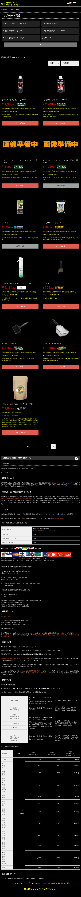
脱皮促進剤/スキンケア (14, 31)
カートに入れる (20, 123)
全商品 (3, 9)
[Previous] (29, 446)
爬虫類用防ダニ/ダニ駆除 (54, 31)
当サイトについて (18, 883)
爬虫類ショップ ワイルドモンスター (40, 889)
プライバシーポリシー (37, 883)
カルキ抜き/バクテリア (14, 38)
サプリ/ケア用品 (13, 9)
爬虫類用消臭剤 (50, 23)
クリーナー (48, 38)
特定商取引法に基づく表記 (59, 883)
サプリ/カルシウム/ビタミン (16, 23)
